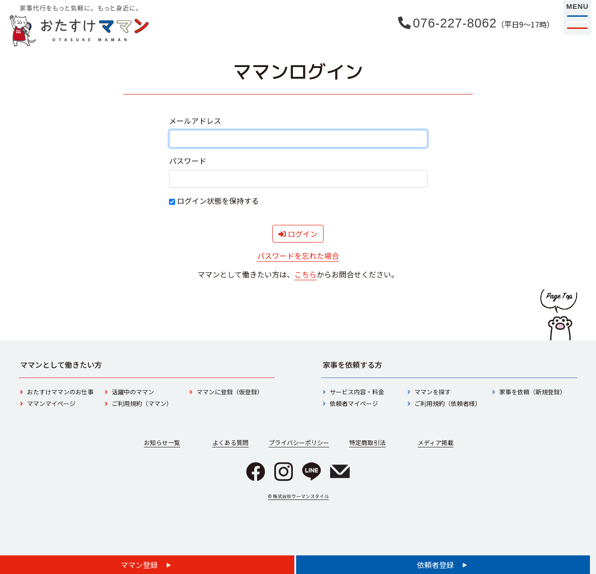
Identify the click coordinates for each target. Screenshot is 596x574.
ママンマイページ (51, 403)
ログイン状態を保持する (214, 200)
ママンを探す (432, 391)
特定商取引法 (367, 442)
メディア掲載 (436, 442)
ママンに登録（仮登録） (229, 391)
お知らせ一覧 (162, 442)
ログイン (298, 233)
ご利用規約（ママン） (142, 403)
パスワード (187, 160)
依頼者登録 (436, 564)
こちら (305, 274)
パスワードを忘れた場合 (298, 255)
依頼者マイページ (354, 403)
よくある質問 (230, 442)
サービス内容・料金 (357, 391)
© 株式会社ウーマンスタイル (298, 496)
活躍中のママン (133, 391)
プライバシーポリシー (299, 442)
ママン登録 (140, 564)
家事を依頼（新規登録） (532, 391)
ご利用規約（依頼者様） (447, 403)
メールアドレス (195, 120)
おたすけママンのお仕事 (60, 391)
